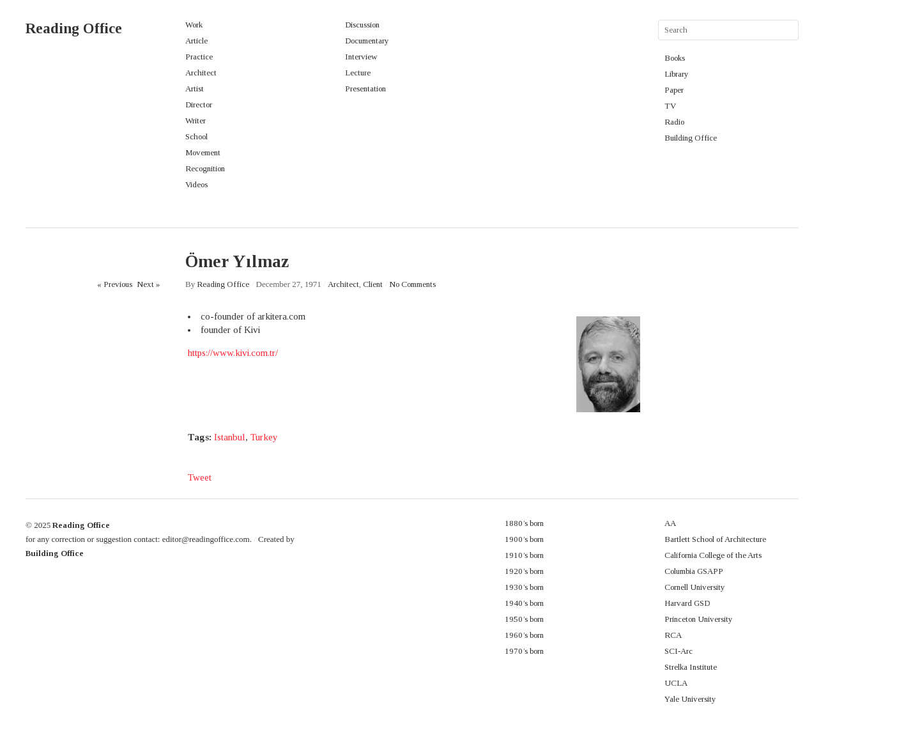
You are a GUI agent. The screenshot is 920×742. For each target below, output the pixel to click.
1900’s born (524, 539)
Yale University (690, 699)
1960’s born (524, 635)
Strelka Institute (690, 667)
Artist (194, 88)
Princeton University (698, 619)
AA (670, 523)
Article (196, 40)
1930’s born (524, 587)
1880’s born (524, 523)
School (196, 136)
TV (670, 106)
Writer (195, 120)
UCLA (675, 683)
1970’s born (524, 651)
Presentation (365, 88)
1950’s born (524, 619)
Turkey (264, 437)
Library (676, 74)
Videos (196, 184)
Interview (361, 56)
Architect (201, 72)
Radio (674, 122)
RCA (673, 635)
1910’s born (524, 555)
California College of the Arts (713, 555)
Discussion (362, 24)
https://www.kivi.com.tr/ (233, 353)
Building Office (690, 138)
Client (373, 284)
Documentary (367, 40)
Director (198, 104)
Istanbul (229, 437)
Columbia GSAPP (693, 571)
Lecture (358, 72)
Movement (202, 152)
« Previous (114, 284)
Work (194, 24)
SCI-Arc (678, 651)
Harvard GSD (687, 603)
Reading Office (74, 28)
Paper (674, 90)
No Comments (412, 284)
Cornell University (694, 587)
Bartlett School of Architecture (715, 539)
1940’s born (524, 603)
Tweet (199, 477)
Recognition (205, 168)
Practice (199, 56)
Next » (148, 284)
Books (674, 58)
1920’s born (524, 571)
